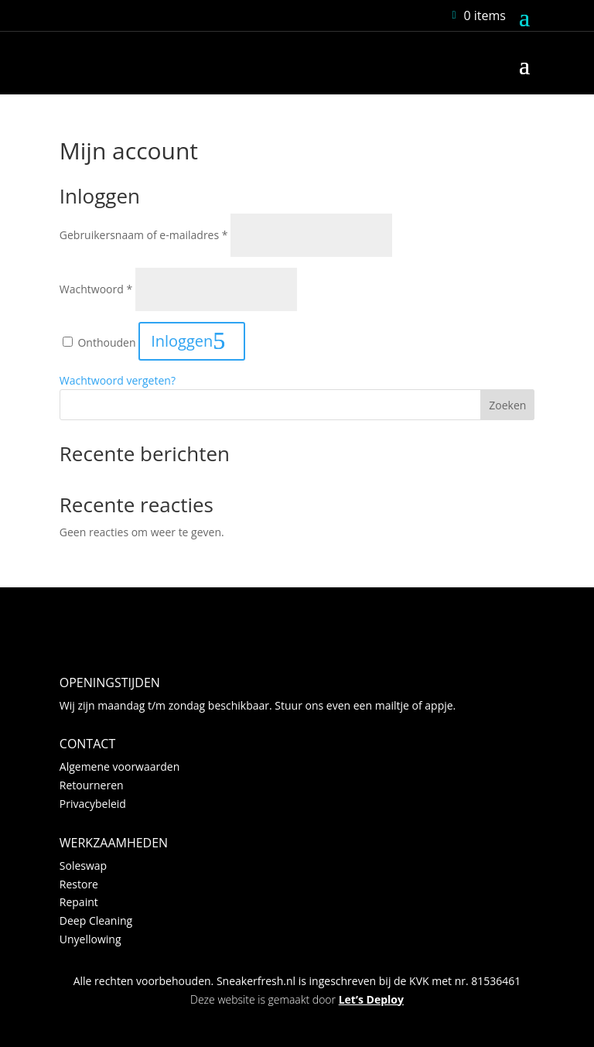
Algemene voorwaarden (119, 766)
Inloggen (182, 340)
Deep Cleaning (96, 920)
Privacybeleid (93, 803)
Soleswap (83, 865)
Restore (79, 884)
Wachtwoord (96, 289)
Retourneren (92, 785)
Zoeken (507, 405)
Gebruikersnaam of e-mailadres (144, 235)
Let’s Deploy (371, 999)
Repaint (79, 902)
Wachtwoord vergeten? (118, 380)
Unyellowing (90, 939)
